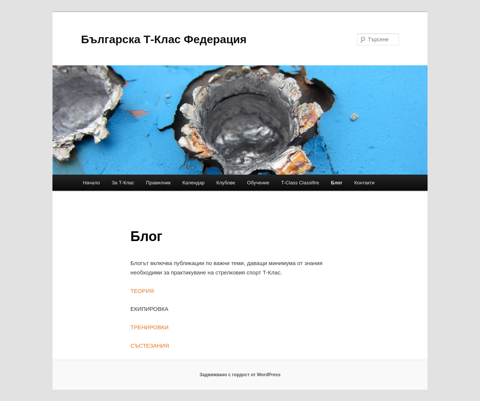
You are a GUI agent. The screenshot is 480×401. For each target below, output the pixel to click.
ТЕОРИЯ (142, 291)
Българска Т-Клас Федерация (164, 39)
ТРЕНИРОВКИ (149, 327)
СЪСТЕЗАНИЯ (149, 345)
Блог (336, 182)
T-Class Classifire (300, 182)
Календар (194, 182)
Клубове (225, 182)
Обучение (258, 182)
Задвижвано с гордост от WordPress (240, 374)
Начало (91, 182)
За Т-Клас (123, 182)
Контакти (364, 182)
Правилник (158, 182)
